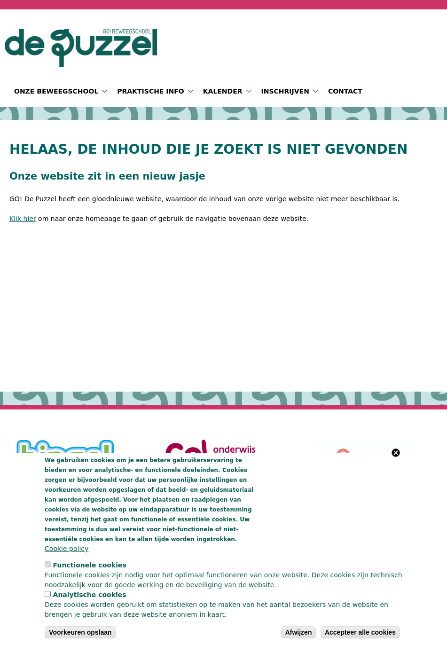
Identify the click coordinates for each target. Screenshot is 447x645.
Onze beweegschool (56, 91)
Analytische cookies (89, 594)
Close (395, 452)
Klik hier (22, 218)
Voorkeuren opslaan (80, 632)
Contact (345, 91)
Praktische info (150, 91)
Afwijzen (298, 632)
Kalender (223, 91)
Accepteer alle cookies (360, 632)
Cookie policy (66, 548)
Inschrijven (285, 91)
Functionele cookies (89, 565)
